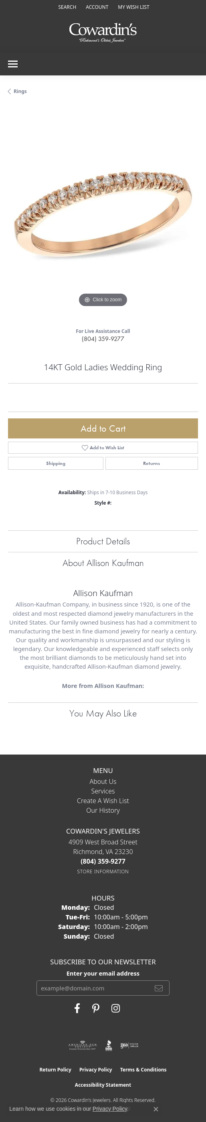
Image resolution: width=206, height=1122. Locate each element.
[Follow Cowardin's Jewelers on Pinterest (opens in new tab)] (95, 1008)
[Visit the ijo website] (129, 1045)
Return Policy (55, 1069)
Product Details (103, 541)
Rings (20, 91)
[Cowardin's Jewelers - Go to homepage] (103, 33)
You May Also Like (103, 713)
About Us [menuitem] (103, 781)
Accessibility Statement (103, 1084)
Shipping (55, 463)
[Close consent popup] (155, 1109)
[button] (66, 7)
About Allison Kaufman (103, 562)
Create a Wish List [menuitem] (103, 800)
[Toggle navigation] (13, 64)
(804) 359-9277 (103, 339)
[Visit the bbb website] (108, 1045)
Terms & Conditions (143, 1069)
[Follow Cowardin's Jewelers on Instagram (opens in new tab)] (115, 1008)
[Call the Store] (103, 861)
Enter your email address (103, 973)
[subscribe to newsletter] (158, 988)
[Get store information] (103, 871)
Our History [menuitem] (103, 810)
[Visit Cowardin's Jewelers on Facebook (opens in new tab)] (77, 1008)
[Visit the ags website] (82, 1045)
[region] (103, 214)
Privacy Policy (95, 1069)
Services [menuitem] (103, 791)
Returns (151, 463)
